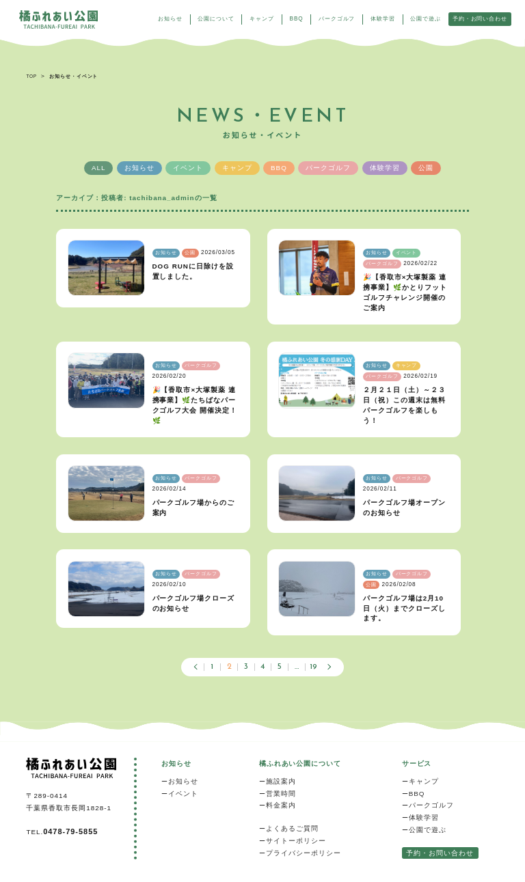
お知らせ (166, 19)
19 (313, 667)
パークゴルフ (334, 19)
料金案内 (281, 805)
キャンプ (259, 19)
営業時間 (281, 793)
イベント (188, 167)
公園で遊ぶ (422, 19)
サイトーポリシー (296, 840)
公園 (425, 167)
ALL (99, 167)
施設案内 (281, 781)
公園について (213, 19)
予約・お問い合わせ (476, 19)
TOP (31, 76)
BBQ (293, 19)
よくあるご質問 (292, 828)
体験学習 (379, 19)
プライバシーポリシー (303, 853)
